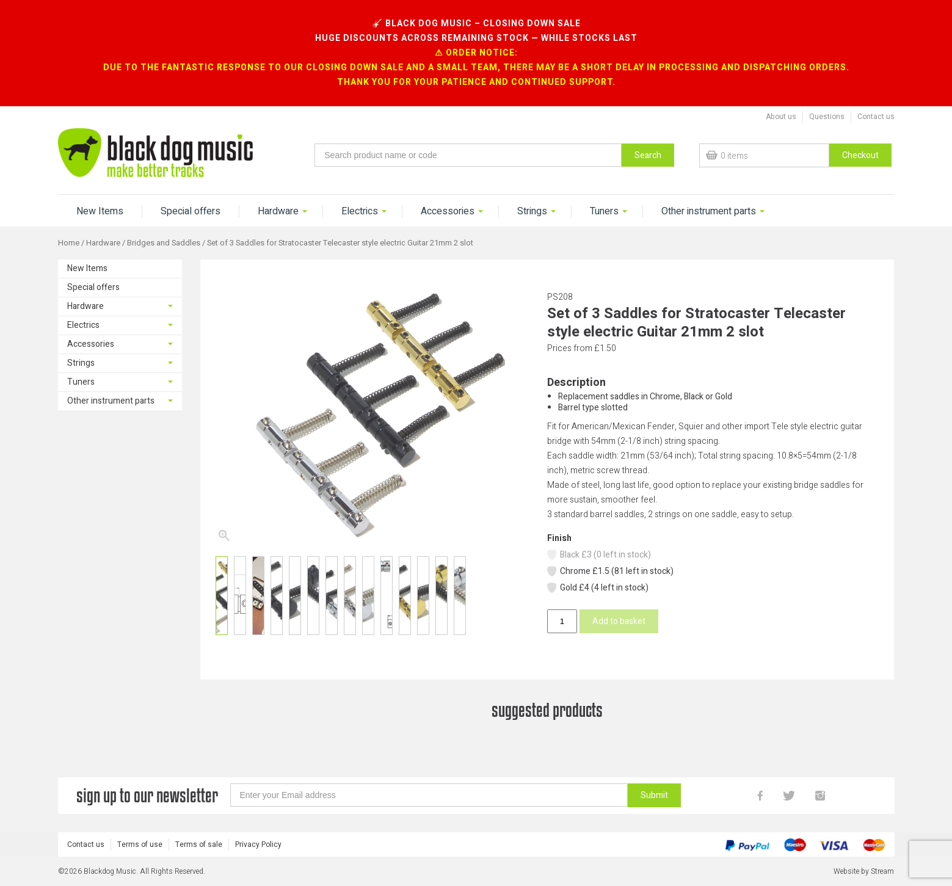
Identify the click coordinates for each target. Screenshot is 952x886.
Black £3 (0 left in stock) (598, 554)
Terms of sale (198, 844)
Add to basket (618, 621)
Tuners (604, 211)
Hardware (278, 211)
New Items (99, 211)
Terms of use (139, 844)
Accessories (447, 211)
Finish (559, 538)
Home (68, 243)
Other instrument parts (708, 211)
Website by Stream (864, 871)
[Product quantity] (561, 621)
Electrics (359, 211)
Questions (827, 116)
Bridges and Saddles (163, 243)
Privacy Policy (258, 844)
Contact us (876, 116)
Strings (532, 211)
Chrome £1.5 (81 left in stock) (610, 571)
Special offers (190, 211)
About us (781, 116)
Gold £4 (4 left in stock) (597, 587)
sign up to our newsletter (147, 795)
